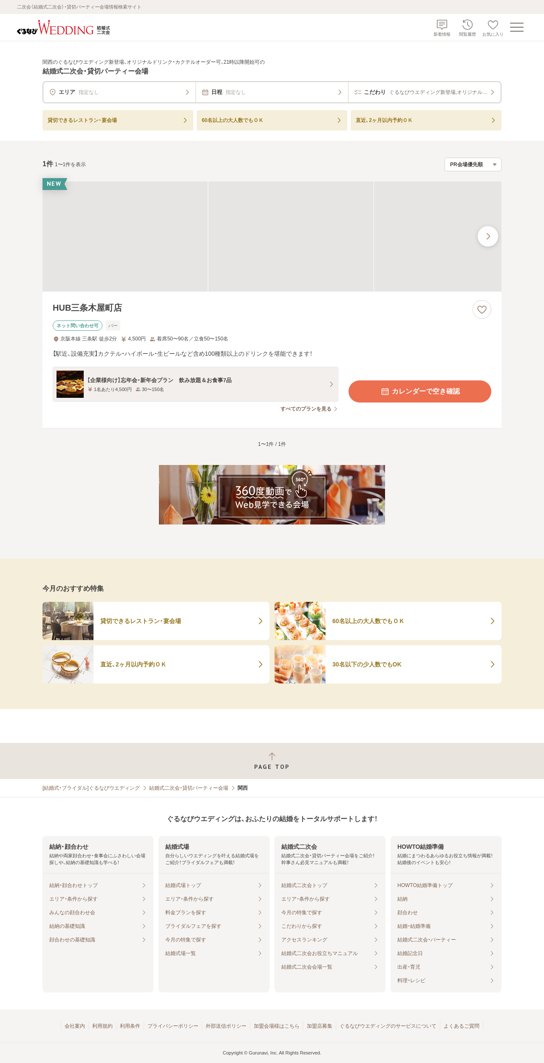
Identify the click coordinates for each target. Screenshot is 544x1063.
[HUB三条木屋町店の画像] (272, 236)
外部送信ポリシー (226, 1026)
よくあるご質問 (461, 1026)
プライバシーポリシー (172, 1026)
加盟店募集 (319, 1026)
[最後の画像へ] (488, 236)
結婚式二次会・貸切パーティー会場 (188, 788)
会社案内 (75, 1026)
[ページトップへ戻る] (272, 761)
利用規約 (102, 1026)
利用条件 (130, 1026)
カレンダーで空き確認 (420, 391)
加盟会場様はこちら (277, 1026)
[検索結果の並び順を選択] (473, 164)
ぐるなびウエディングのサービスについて (388, 1026)
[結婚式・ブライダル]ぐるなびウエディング (91, 788)
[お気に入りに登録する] (482, 309)
